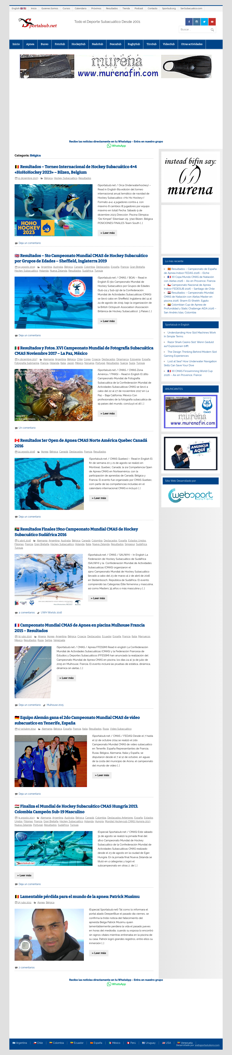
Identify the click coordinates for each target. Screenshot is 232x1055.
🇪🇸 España (96, 1043)
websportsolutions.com (207, 1045)
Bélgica (48, 178)
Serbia (48, 640)
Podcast (139, 8)
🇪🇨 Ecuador (77, 1043)
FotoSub (60, 44)
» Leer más (107, 233)
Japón (70, 363)
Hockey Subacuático (65, 178)
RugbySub (134, 44)
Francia (125, 267)
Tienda (126, 8)
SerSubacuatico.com (191, 8)
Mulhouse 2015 (55, 705)
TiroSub (151, 44)
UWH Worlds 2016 (51, 612)
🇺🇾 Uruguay (149, 1043)
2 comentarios (27, 967)
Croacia (96, 359)
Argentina (46, 267)
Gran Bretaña (137, 267)
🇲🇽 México (114, 1043)
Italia (63, 363)
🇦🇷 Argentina (19, 1043)
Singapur (130, 544)
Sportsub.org (169, 8)
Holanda (44, 270)
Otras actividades (191, 44)
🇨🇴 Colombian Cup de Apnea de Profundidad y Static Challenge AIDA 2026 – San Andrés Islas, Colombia (190, 308)
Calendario (80, 8)
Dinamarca (122, 359)
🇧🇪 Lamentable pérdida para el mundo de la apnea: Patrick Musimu (77, 896)
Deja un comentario (30, 243)
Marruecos (144, 636)
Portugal (100, 363)
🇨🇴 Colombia (56, 1043)
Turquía (98, 270)
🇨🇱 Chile (38, 1043)
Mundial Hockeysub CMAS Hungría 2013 (127, 821)
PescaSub (115, 44)
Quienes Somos (49, 8)
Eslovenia (135, 359)
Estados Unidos (137, 540)
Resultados (112, 8)
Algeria (42, 636)
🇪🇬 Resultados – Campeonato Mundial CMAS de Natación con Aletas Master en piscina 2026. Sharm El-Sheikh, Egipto (189, 296)
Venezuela (59, 640)
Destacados (103, 267)
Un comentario (27, 427)
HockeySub (78, 44)
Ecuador (106, 636)
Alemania (48, 359)
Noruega (89, 363)
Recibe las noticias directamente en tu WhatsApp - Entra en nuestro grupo (116, 141)
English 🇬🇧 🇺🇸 (19, 8)
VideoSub (169, 44)
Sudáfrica (87, 270)
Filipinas (19, 544)
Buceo (44, 44)
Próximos (96, 8)
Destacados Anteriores (120, 817)
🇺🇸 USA (166, 1043)
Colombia (89, 267)
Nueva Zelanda (58, 270)
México (79, 363)
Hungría (99, 821)
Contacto (152, 8)
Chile (80, 359)
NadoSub (97, 44)
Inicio (34, 8)
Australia (58, 267)
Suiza (132, 363)
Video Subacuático (121, 728)
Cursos (66, 8)
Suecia (124, 363)
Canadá (78, 267)
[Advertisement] (116, 111)
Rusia (41, 640)
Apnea (30, 44)
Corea (87, 359)
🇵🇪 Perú (131, 1043)
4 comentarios (27, 612)
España (115, 267)
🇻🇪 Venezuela (185, 1043)
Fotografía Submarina (27, 363)
